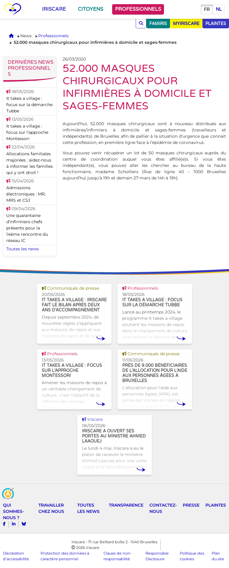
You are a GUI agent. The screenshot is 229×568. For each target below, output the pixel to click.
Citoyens (90, 9)
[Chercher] (141, 23)
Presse (191, 505)
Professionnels (138, 9)
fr (207, 9)
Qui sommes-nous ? (13, 511)
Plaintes (215, 505)
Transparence (126, 505)
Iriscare (54, 9)
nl (219, 9)
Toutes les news (22, 249)
